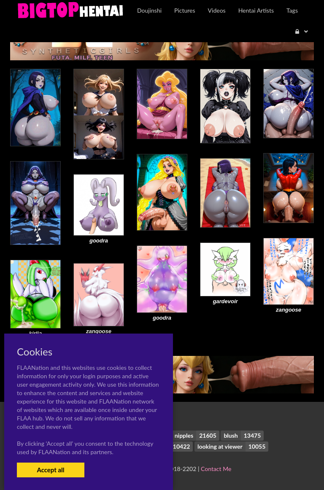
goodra (98, 240)
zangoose (288, 310)
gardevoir (225, 301)
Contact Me (216, 468)
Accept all (50, 470)
